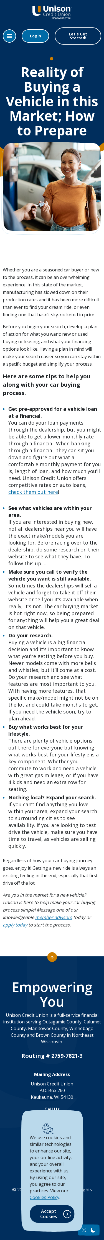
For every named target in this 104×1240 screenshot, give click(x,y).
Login (35, 35)
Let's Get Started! (78, 35)
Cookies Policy (44, 1197)
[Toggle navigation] (9, 36)
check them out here (33, 492)
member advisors (53, 917)
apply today (15, 925)
